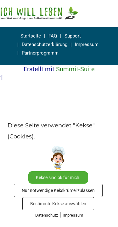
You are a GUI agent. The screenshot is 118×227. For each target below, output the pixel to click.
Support (73, 36)
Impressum (86, 44)
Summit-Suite (75, 69)
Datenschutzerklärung (44, 44)
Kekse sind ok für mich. (58, 177)
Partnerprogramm (40, 53)
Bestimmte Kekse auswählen (58, 203)
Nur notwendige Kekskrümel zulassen (58, 190)
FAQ (52, 36)
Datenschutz (46, 215)
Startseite (30, 36)
